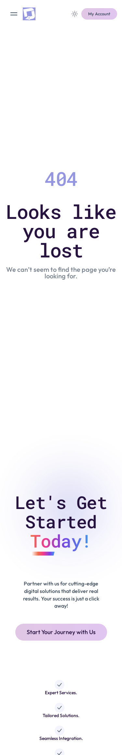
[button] (99, 14)
